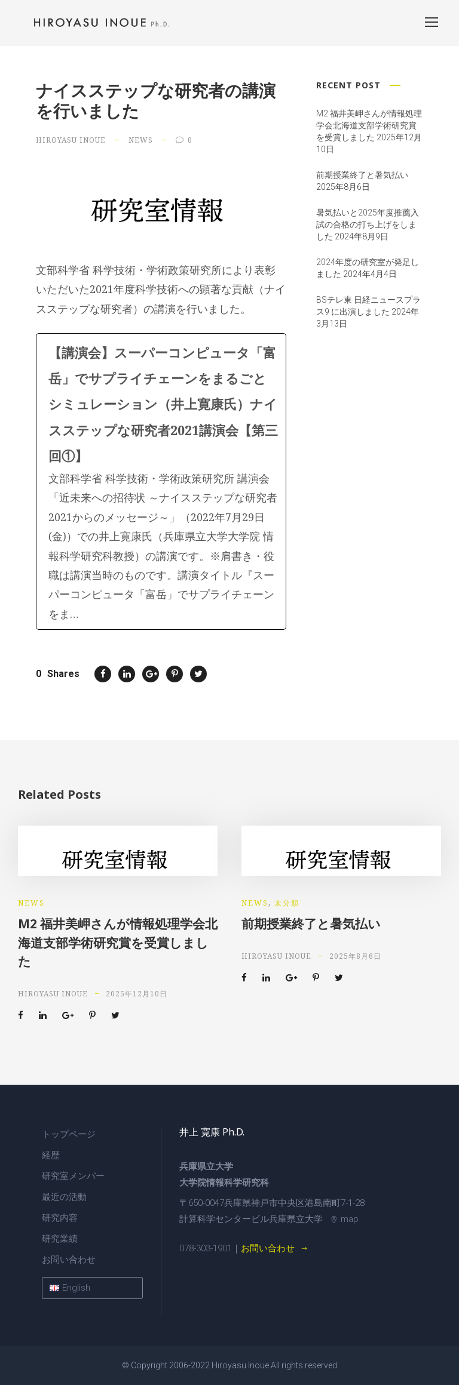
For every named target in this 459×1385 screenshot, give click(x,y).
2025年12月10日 (136, 994)
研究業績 (60, 1238)
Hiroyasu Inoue (71, 140)
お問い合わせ (69, 1259)
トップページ (69, 1134)
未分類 (286, 903)
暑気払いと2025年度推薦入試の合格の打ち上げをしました (367, 224)
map (345, 1219)
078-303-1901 (205, 1248)
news (140, 140)
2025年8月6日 (355, 956)
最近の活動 (64, 1197)
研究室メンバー (73, 1176)
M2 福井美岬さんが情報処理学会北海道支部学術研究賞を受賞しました (369, 125)
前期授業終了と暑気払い (362, 175)
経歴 (51, 1155)
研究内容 (60, 1217)
